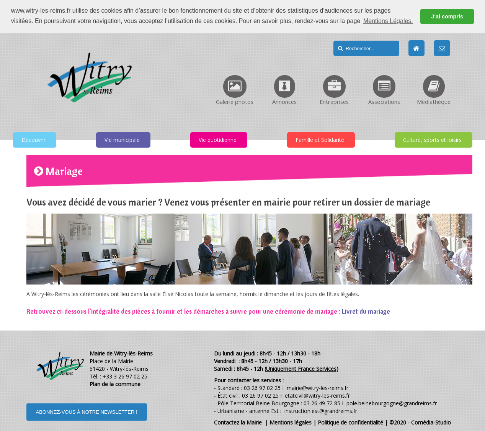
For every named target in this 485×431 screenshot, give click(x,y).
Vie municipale (122, 139)
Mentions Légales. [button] (388, 21)
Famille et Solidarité (320, 139)
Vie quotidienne (218, 139)
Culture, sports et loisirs (432, 139)
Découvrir (33, 139)
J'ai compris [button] (447, 16)
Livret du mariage (366, 311)
